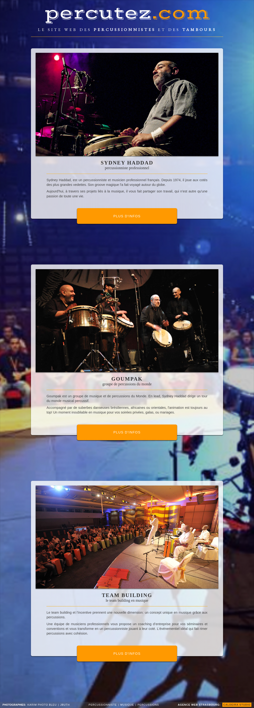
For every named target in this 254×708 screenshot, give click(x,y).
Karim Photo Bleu (42, 704)
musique (127, 704)
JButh (65, 704)
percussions (148, 704)
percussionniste (103, 704)
